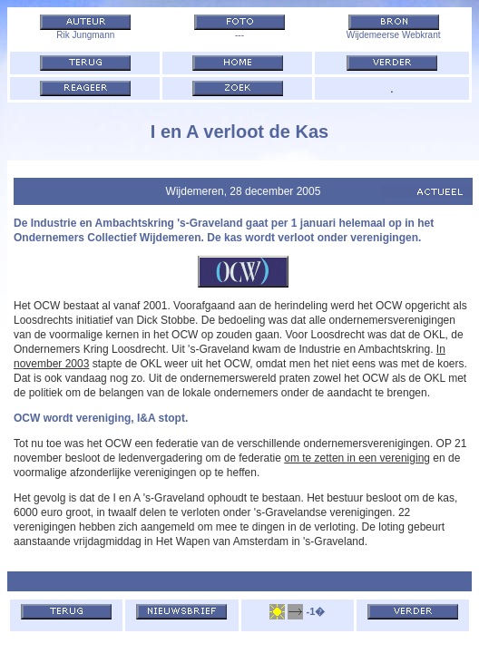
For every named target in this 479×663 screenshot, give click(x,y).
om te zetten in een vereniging (357, 458)
